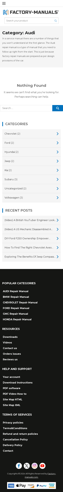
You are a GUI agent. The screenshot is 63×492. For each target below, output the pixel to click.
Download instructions (17, 382)
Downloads (10, 337)
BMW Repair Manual (16, 296)
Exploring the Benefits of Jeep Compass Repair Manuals (29, 257)
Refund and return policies (20, 433)
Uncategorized (14, 188)
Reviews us (10, 359)
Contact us (10, 348)
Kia (6, 170)
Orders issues (12, 353)
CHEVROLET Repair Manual (20, 302)
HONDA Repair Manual (17, 319)
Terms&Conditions (15, 428)
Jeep (7, 161)
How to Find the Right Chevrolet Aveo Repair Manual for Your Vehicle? (28, 248)
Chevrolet (11, 133)
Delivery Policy (12, 445)
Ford (7, 142)
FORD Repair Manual (16, 308)
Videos (7, 342)
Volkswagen (12, 197)
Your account (11, 377)
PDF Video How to (14, 393)
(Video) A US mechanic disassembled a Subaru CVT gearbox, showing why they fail (30, 230)
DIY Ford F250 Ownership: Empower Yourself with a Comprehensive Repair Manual (28, 239)
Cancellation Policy (15, 439)
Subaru (9, 179)
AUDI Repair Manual (15, 291)
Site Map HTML (12, 399)
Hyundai (10, 152)
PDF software (11, 388)
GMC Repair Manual (15, 313)
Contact (8, 450)
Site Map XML (11, 405)
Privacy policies (13, 422)
